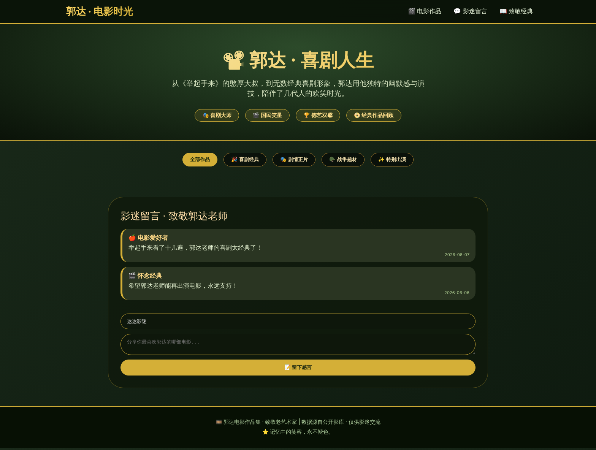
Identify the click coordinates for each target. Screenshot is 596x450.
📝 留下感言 (298, 369)
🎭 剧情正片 (294, 159)
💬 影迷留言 (470, 11)
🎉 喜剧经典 (245, 159)
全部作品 (200, 159)
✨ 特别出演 (392, 159)
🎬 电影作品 (424, 11)
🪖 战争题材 (343, 159)
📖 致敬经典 (516, 11)
